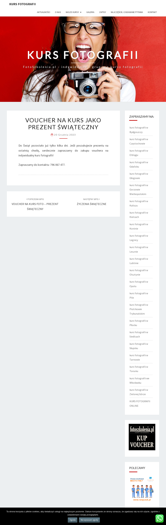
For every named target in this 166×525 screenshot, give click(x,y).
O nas (58, 12)
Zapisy (102, 12)
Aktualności (43, 12)
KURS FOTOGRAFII (22, 4)
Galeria (90, 12)
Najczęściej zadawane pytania (127, 12)
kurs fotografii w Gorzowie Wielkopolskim (139, 189)
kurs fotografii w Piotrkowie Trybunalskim (139, 309)
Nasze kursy (72, 12)
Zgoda (73, 520)
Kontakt (152, 12)
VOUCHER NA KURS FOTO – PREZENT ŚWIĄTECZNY (35, 204)
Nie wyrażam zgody (89, 520)
